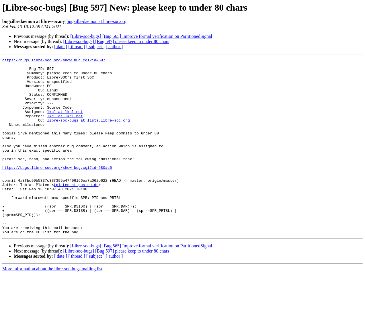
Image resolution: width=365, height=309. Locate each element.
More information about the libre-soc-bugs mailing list (52, 304)
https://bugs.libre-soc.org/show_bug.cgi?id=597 (53, 60)
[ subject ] (95, 46)
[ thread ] (76, 46)
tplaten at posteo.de (76, 210)
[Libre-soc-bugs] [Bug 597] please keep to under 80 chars (116, 41)
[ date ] (60, 46)
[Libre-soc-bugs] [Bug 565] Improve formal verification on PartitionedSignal (141, 36)
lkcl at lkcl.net (65, 122)
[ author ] (114, 46)
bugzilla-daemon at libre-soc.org (96, 21)
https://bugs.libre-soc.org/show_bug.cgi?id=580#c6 (57, 189)
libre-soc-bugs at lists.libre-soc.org (88, 133)
